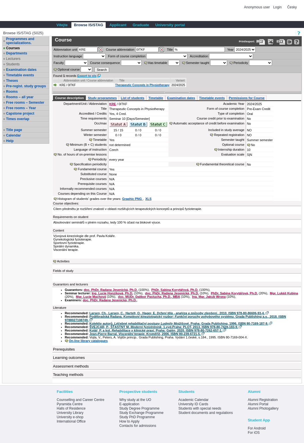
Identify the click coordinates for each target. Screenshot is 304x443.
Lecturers (13, 59)
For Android (257, 428)
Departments (16, 53)
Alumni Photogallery (263, 408)
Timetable (155, 98)
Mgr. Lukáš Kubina (284, 293)
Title (170, 49)
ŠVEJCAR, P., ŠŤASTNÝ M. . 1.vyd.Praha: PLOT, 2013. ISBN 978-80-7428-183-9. (164, 327)
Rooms (12, 92)
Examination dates (21, 70)
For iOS (254, 433)
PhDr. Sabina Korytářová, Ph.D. (174, 289)
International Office (71, 421)
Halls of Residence (71, 408)
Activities (63, 261)
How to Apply (129, 421)
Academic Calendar (193, 400)
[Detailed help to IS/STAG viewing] (297, 42)
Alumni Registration (263, 400)
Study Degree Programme (139, 408)
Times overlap (17, 119)
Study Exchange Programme (141, 413)
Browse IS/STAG (88, 25)
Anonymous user (257, 7)
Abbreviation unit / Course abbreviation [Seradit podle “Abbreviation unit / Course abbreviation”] (88, 80)
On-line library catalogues (88, 340)
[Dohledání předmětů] (162, 50)
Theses (12, 81)
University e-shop (70, 417)
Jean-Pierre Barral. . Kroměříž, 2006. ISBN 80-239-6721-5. (145, 334)
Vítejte (62, 25)
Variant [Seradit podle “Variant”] (180, 80)
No (253, 145)
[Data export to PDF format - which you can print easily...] (260, 42)
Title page (14, 130)
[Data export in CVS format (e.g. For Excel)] (280, 42)
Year (230, 49)
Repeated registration (229, 135)
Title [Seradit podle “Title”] (122, 80)
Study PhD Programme (137, 417)
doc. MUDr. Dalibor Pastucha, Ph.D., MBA (149, 296)
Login (277, 7)
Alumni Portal (258, 404)
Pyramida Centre (70, 404)
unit (65, 49)
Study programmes (102, 98)
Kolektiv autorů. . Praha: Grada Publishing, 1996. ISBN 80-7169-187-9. (179, 323)
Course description (69, 98)
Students (13, 64)
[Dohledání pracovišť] (101, 50)
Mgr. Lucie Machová (91, 296)
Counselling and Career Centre (80, 400)
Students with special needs (199, 408)
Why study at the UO (135, 400)
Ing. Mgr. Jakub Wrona (209, 296)
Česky (292, 7)
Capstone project (20, 113)
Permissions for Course (247, 98)
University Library (70, 413)
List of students (133, 98)
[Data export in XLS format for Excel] (270, 42)
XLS (148, 198)
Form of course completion (126, 56)
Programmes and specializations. (20, 41)
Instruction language (68, 56)
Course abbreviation (120, 49)
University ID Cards (193, 404)
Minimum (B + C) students (88, 144)
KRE (112, 104)
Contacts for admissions (137, 426)
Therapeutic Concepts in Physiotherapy (142, 85)
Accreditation (199, 56)
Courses (13, 48)
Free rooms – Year (21, 108)
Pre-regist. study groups (26, 86)
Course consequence (105, 63)
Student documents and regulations (205, 413)
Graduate (141, 25)
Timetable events (20, 75)
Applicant (117, 25)
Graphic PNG (132, 198)
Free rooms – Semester (25, 103)
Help (10, 141)
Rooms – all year (19, 97)
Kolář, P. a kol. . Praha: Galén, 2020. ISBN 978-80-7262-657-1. (156, 330)
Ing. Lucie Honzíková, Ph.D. (112, 293)
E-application (129, 404)
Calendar (13, 135)
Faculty (59, 63)
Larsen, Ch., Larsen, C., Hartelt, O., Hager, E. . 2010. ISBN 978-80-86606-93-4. (177, 313)
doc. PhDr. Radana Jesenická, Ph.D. (111, 289)
